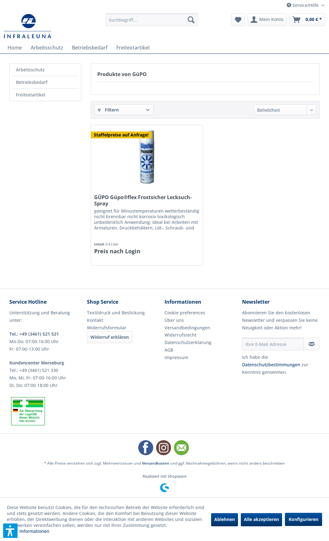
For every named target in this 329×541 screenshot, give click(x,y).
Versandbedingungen (187, 328)
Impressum (176, 357)
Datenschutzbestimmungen (271, 365)
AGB (168, 350)
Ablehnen (224, 519)
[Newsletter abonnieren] (311, 344)
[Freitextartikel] (133, 48)
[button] (10, 530)
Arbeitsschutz (30, 70)
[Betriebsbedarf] (90, 48)
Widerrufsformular (106, 328)
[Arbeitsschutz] (47, 48)
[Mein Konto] (267, 19)
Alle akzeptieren (261, 519)
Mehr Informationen (28, 531)
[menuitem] (152, 19)
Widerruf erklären (109, 337)
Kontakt (95, 320)
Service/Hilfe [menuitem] (303, 5)
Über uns (174, 320)
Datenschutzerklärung (187, 342)
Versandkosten (155, 463)
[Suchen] (191, 19)
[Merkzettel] (238, 19)
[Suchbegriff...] (152, 19)
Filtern (108, 110)
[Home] (14, 48)
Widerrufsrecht (180, 335)
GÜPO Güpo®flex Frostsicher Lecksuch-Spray (143, 200)
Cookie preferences (184, 313)
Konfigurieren (303, 519)
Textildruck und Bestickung (116, 313)
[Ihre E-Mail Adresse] (273, 344)
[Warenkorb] (307, 19)
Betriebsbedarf (32, 82)
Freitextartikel (30, 95)
